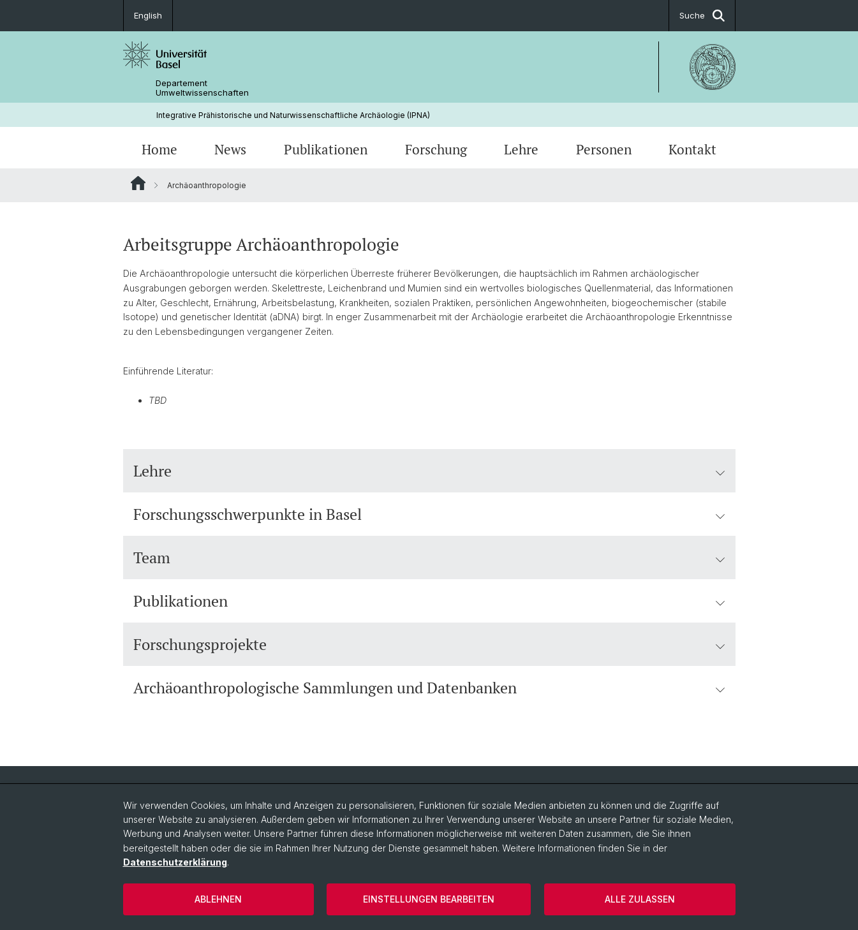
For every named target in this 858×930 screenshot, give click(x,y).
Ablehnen (218, 899)
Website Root (138, 183)
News (230, 149)
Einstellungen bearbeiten (428, 899)
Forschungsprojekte (429, 644)
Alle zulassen (640, 899)
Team (429, 557)
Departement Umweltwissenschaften (202, 88)
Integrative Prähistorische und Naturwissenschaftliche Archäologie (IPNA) (293, 115)
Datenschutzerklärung (175, 862)
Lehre (521, 149)
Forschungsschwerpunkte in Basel (429, 514)
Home (159, 149)
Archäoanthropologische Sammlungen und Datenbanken (429, 688)
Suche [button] (702, 16)
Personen (604, 149)
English (148, 15)
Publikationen (325, 149)
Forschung (436, 149)
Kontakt (692, 149)
